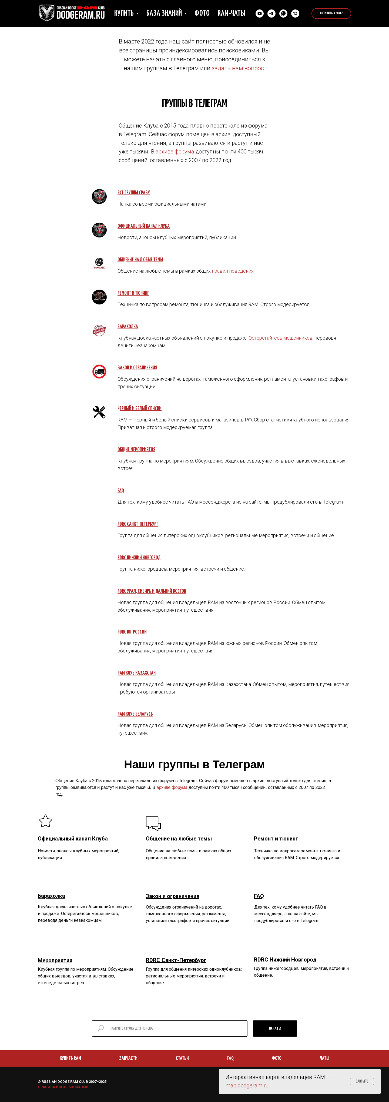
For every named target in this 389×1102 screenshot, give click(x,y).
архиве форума (175, 151)
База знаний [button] (164, 13)
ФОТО (276, 1058)
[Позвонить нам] (295, 13)
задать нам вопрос (238, 68)
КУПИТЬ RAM (70, 1058)
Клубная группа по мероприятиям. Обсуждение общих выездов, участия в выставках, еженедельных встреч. (85, 976)
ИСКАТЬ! (275, 1028)
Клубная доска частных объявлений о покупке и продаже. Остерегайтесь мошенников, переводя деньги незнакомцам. (85, 913)
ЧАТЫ (324, 1058)
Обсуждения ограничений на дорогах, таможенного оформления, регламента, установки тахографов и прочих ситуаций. (188, 914)
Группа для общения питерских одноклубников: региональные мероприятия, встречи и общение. (194, 976)
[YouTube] (260, 13)
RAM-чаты (231, 13)
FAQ (230, 1058)
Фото (202, 13)
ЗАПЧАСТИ (128, 1058)
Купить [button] (124, 13)
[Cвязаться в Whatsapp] (283, 13)
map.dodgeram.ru (247, 1085)
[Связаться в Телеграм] (271, 13)
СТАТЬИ (182, 1058)
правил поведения (233, 271)
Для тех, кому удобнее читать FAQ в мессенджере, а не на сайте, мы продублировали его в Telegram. (290, 914)
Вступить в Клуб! (331, 13)
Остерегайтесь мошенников (281, 338)
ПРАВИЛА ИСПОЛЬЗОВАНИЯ (63, 1087)
